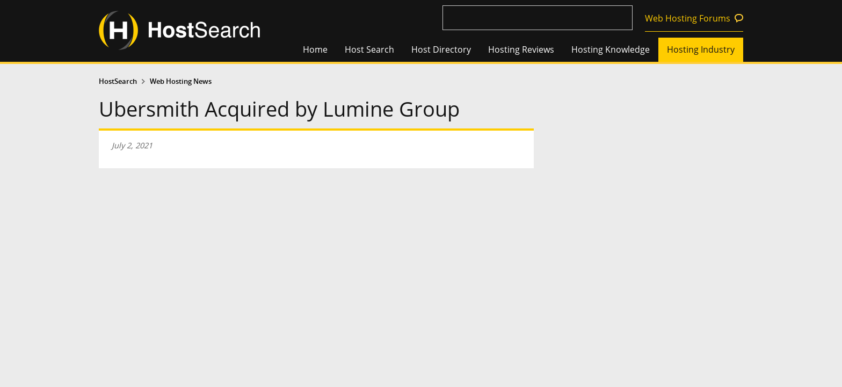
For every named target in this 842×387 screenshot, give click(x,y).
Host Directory (441, 49)
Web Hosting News (181, 81)
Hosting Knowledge (610, 49)
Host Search (369, 49)
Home (315, 49)
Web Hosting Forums (687, 18)
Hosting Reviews (521, 49)
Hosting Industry (701, 49)
